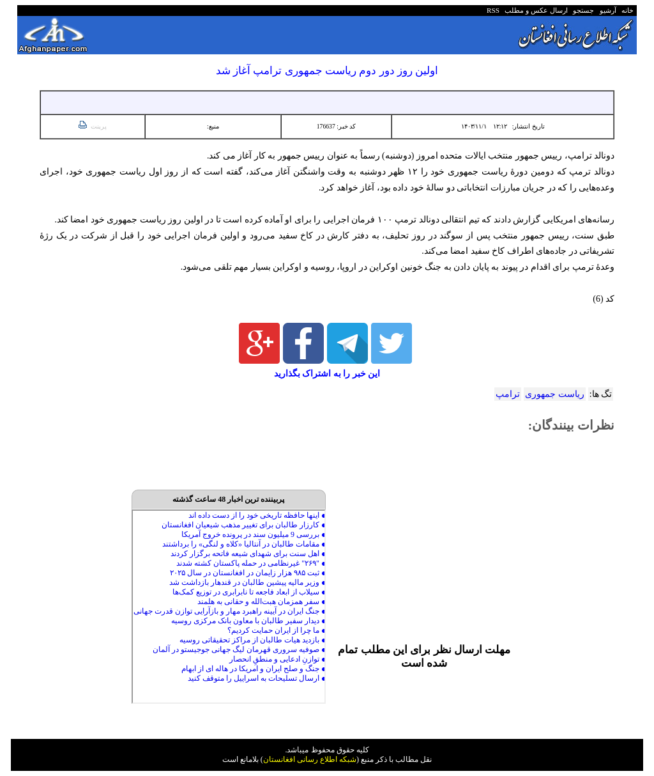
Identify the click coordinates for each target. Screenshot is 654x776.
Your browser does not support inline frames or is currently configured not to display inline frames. (229, 606)
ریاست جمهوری (554, 394)
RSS (493, 10)
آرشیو (606, 10)
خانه (626, 10)
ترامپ (508, 394)
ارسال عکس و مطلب (534, 10)
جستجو (582, 10)
